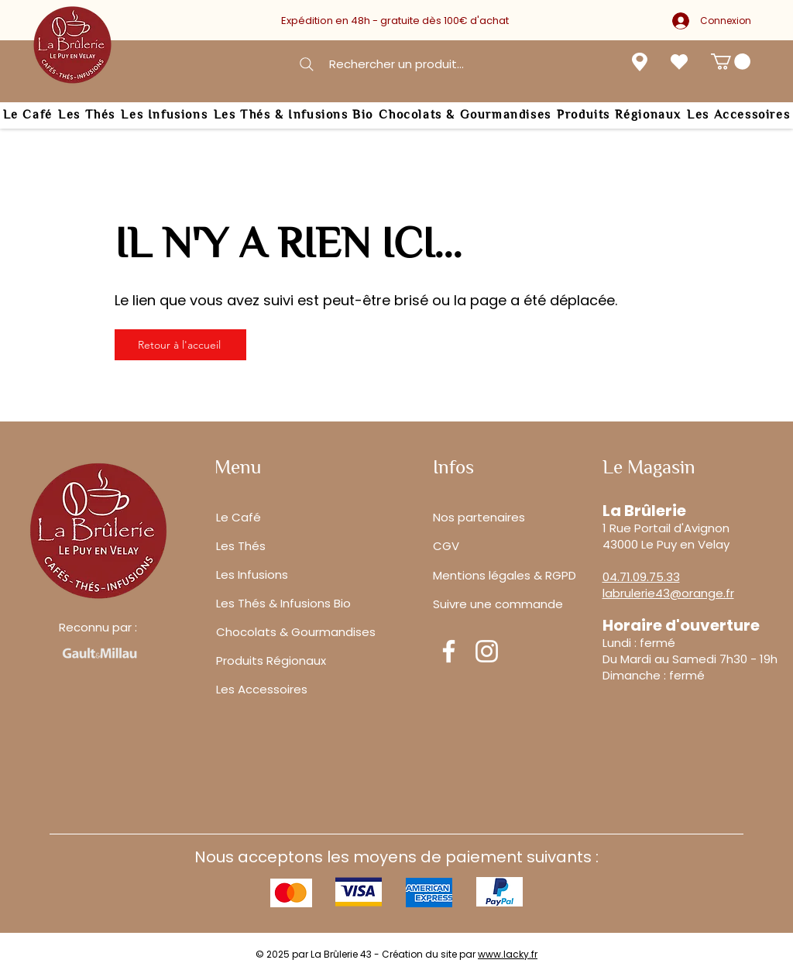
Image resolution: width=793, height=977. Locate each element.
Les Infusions (252, 574)
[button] (730, 61)
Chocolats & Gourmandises (296, 632)
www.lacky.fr (507, 954)
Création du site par (430, 954)
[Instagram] (487, 651)
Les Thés (241, 546)
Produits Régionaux (271, 660)
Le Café (238, 517)
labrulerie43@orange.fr (668, 593)
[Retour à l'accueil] (180, 344)
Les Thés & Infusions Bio (283, 603)
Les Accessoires (261, 689)
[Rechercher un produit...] (380, 63)
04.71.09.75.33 (641, 577)
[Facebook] (449, 651)
